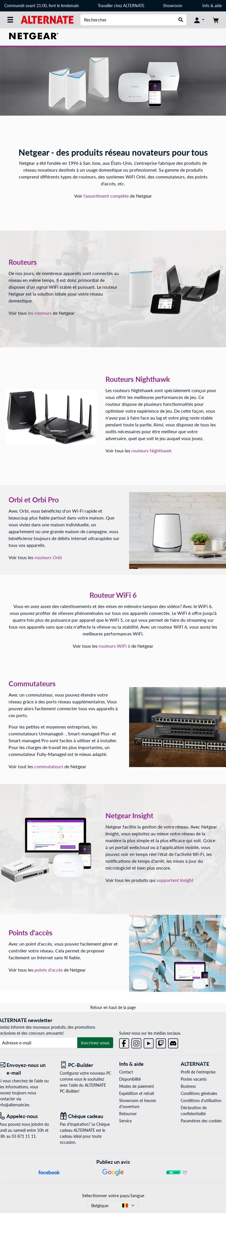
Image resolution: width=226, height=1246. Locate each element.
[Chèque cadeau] (86, 1116)
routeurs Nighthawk (151, 450)
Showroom (173, 5)
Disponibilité (130, 1079)
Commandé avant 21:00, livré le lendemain (41, 5)
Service (125, 1120)
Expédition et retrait (136, 1093)
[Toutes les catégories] (10, 20)
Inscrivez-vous (95, 1042)
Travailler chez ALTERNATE (121, 5)
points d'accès (48, 969)
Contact (126, 1072)
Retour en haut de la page (113, 1007)
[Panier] (216, 19)
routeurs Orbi (48, 557)
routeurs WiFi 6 (114, 646)
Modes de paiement (136, 1086)
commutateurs (48, 766)
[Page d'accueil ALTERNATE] (47, 19)
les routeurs (40, 313)
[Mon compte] (199, 19)
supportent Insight (175, 880)
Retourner (128, 1113)
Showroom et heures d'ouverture (137, 1103)
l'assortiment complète (107, 195)
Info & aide (212, 5)
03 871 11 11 (24, 1136)
